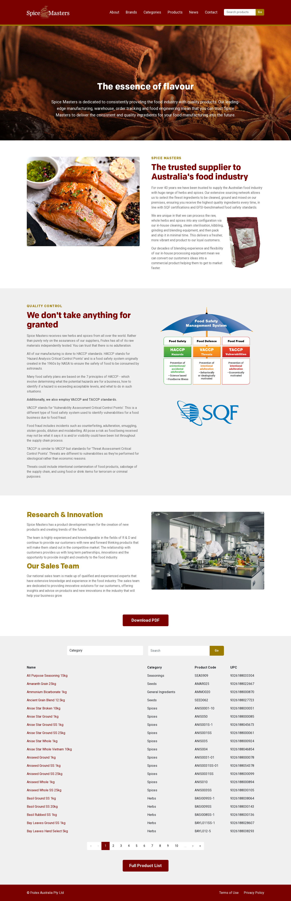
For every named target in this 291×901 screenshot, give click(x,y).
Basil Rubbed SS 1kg (42, 815)
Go (260, 12)
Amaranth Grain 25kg (41, 684)
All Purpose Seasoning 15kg (47, 676)
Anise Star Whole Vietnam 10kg (49, 749)
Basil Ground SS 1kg (41, 798)
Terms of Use (229, 893)
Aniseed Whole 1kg (41, 782)
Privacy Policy (254, 893)
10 (176, 846)
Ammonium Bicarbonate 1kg (47, 692)
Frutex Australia (41, 6)
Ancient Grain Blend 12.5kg (46, 700)
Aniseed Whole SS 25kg (44, 790)
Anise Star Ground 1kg (42, 716)
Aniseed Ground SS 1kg (44, 766)
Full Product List (145, 865)
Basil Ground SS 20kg (42, 807)
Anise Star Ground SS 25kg (46, 733)
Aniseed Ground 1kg (41, 757)
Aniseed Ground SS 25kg (44, 774)
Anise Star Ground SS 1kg (45, 725)
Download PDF (145, 620)
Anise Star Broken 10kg (43, 708)
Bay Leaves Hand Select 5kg (47, 831)
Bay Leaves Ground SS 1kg (46, 823)
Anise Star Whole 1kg (42, 741)
